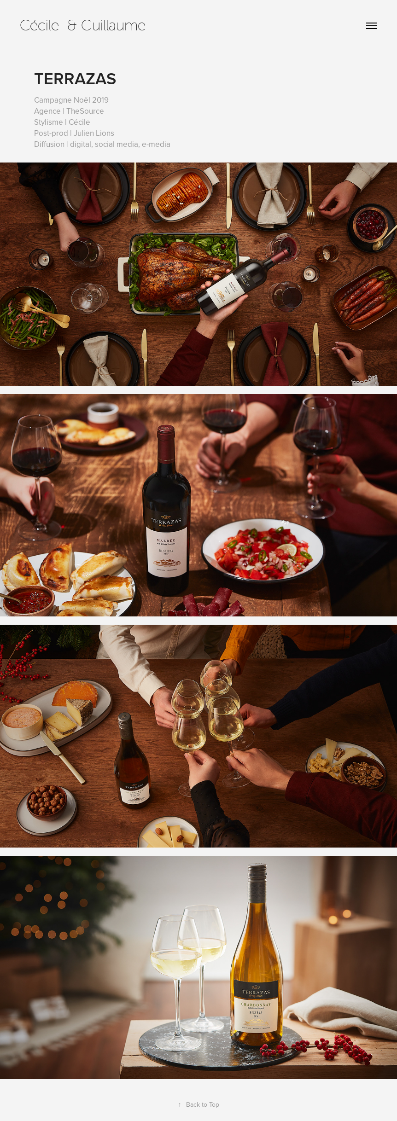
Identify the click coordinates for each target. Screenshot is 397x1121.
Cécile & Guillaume (83, 25)
